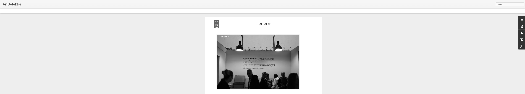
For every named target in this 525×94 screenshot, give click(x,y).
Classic (4, 11)
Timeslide (56, 11)
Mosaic (30, 11)
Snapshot (47, 11)
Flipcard (12, 11)
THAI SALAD (263, 24)
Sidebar (38, 11)
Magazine (21, 11)
